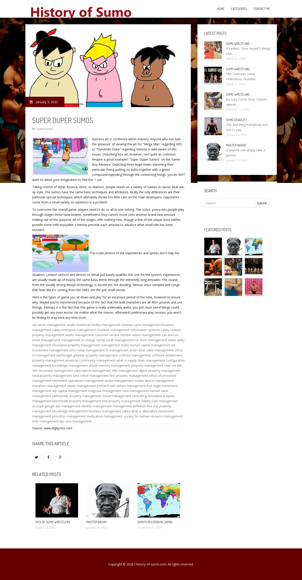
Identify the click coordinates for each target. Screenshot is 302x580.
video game (151, 209)
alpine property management (159, 370)
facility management (106, 325)
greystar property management (95, 355)
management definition (129, 406)
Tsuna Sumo (44, 129)
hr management (117, 350)
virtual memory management (109, 365)
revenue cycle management (141, 325)
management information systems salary (139, 330)
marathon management (49, 386)
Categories (239, 9)
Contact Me (262, 9)
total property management (52, 375)
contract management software (142, 355)
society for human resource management (153, 416)
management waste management (108, 381)
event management (46, 340)
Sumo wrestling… (238, 44)
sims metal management (87, 350)
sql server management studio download (61, 325)
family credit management (115, 340)
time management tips (48, 421)
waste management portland (88, 386)
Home (221, 9)
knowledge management (70, 365)
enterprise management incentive (85, 330)
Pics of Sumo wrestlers (53, 522)
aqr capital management (69, 391)
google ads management (63, 406)
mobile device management (154, 381)
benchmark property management (76, 401)
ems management (79, 421)
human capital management (150, 345)
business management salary (109, 411)
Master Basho (96, 522)
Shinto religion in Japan (154, 522)
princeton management (69, 416)
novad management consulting (124, 396)
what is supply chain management (140, 360)
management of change (78, 340)
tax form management (151, 340)
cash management (135, 391)
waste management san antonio (155, 335)
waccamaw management (128, 386)
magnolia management (104, 391)
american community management (90, 360)
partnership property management (76, 396)
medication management (105, 416)
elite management (125, 370)
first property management (128, 375)
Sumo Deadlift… (237, 120)
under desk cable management (151, 350)
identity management (96, 406)
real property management (121, 401)
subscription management (92, 370)
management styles (115, 345)
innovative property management (76, 345)
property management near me (153, 365)
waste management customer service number (98, 335)
